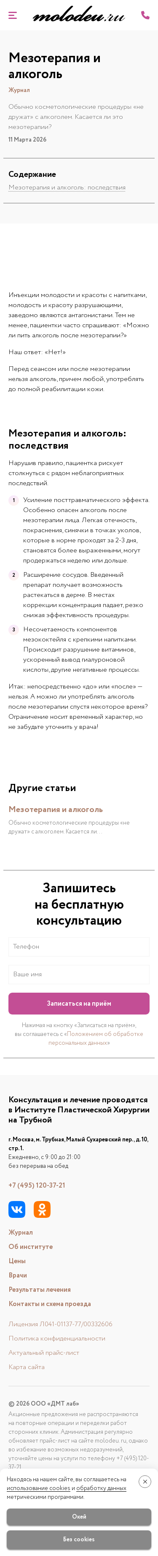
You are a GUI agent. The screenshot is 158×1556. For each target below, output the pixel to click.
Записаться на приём (79, 1004)
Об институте (30, 1247)
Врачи (17, 1275)
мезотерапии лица (51, 520)
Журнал (20, 1233)
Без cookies (79, 1539)
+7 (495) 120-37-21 (36, 1186)
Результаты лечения (39, 1290)
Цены (17, 1261)
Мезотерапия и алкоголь (55, 810)
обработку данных (101, 1488)
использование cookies (38, 1488)
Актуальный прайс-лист (43, 1353)
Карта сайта (26, 1367)
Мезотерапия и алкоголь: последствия (67, 187)
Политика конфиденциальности (56, 1338)
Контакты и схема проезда (49, 1304)
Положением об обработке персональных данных (96, 1038)
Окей (79, 1517)
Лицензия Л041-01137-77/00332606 (60, 1324)
